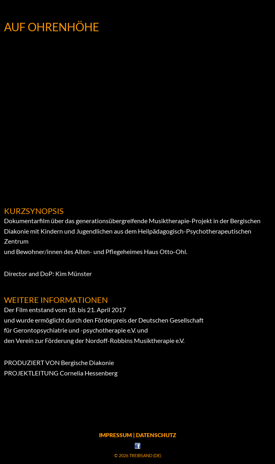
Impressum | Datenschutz (137, 435)
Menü (138, 10)
